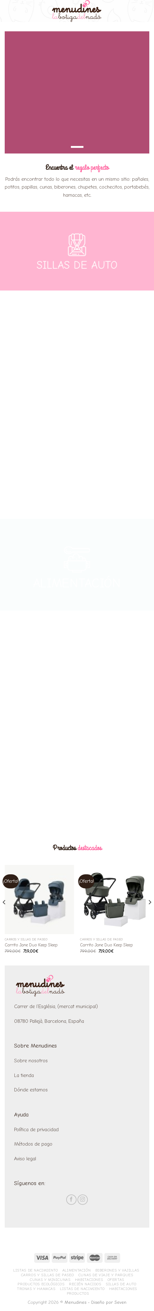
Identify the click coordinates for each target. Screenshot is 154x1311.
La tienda (24, 1075)
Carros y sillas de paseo (47, 1275)
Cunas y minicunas (50, 1279)
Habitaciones (89, 1279)
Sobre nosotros (31, 1061)
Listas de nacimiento (35, 1270)
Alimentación (76, 1270)
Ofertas (116, 1279)
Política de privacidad (36, 1129)
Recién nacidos (85, 1284)
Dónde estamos (31, 1090)
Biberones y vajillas (117, 1270)
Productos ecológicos (41, 1284)
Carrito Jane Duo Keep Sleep (31, 945)
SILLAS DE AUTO (77, 266)
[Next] (149, 914)
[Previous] (4, 914)
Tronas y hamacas (36, 1289)
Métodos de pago (33, 1144)
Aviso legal (25, 1159)
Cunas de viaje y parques (105, 1275)
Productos (78, 1293)
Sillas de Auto (121, 1284)
